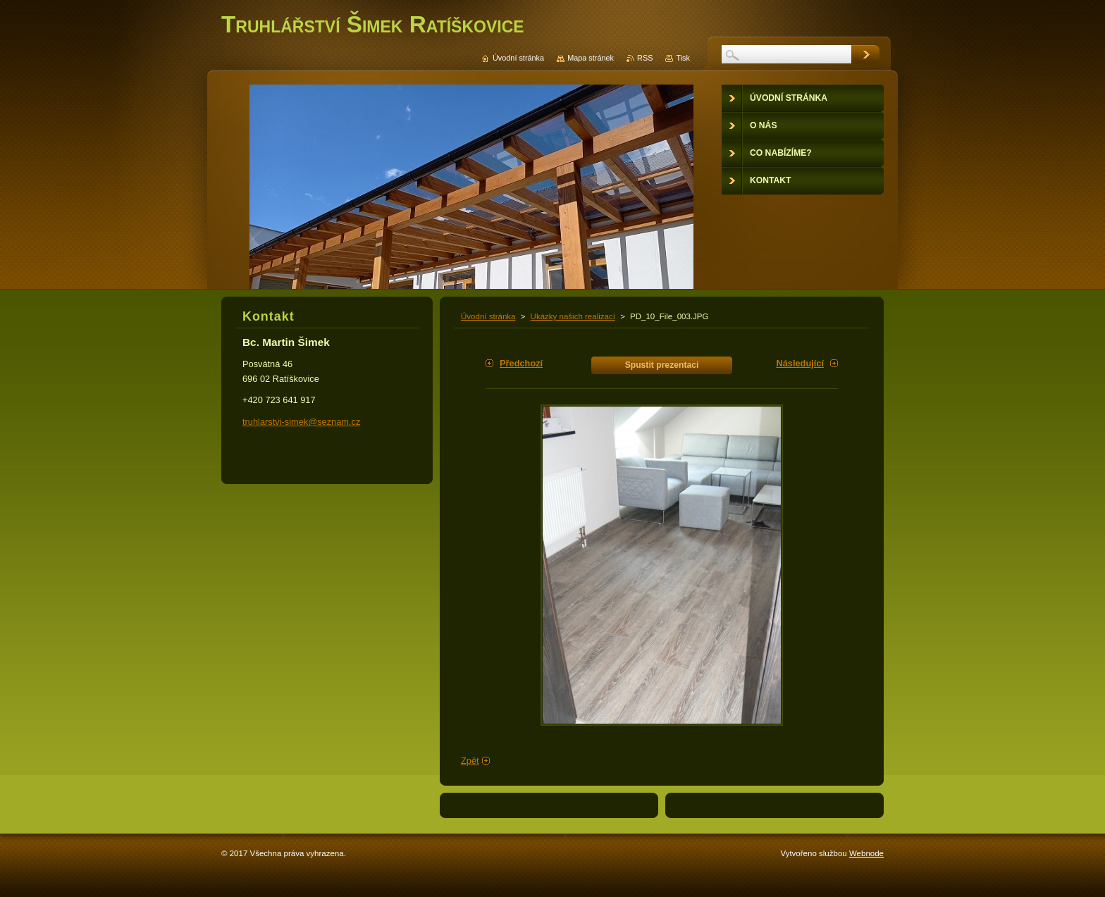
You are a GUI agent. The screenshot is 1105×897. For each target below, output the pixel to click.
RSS (645, 58)
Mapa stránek (590, 58)
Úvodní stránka (488, 316)
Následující (800, 363)
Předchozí (521, 363)
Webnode (866, 853)
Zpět (470, 760)
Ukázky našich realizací (573, 316)
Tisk (683, 58)
